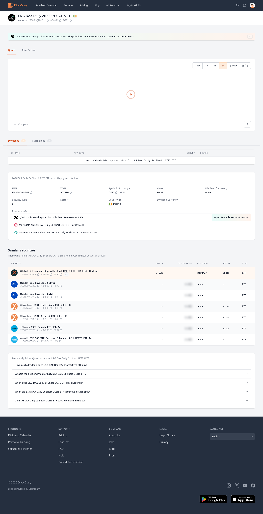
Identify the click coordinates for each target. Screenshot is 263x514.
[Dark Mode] (245, 5)
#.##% (188, 284)
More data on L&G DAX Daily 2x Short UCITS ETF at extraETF (52, 224)
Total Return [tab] (29, 50)
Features (68, 5)
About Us (115, 435)
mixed (226, 272)
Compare (20, 124)
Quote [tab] (11, 50)
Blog (112, 449)
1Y (206, 65)
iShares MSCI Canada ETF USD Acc (41, 326)
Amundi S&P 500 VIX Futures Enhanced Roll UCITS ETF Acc (56, 338)
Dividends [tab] (17, 140)
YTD (197, 65)
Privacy (163, 442)
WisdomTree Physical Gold (36, 293)
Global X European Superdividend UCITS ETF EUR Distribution (59, 270)
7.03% (159, 272)
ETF (244, 272)
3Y (215, 65)
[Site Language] (238, 5)
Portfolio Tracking (19, 442)
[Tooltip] (119, 199)
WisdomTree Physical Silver (37, 282)
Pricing (84, 5)
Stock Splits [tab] (42, 140)
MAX (233, 65)
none (200, 284)
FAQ (61, 449)
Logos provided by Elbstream (24, 488)
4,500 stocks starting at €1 (51, 217)
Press (112, 455)
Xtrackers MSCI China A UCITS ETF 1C (43, 315)
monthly (202, 272)
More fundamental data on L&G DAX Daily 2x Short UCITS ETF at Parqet (58, 232)
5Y (223, 65)
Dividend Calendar (46, 5)
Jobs (111, 442)
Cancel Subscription (71, 462)
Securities (113, 5)
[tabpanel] (131, 95)
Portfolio (134, 5)
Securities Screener (20, 449)
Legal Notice (167, 435)
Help (61, 455)
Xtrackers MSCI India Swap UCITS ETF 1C (45, 304)
